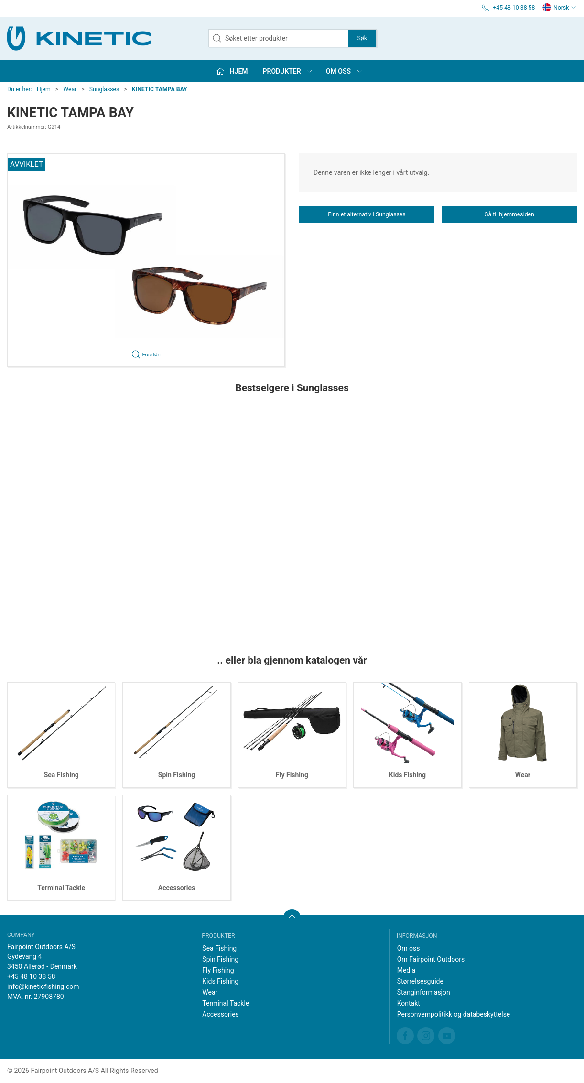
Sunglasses (104, 89)
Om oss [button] (344, 71)
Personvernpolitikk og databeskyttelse (453, 1014)
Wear (69, 89)
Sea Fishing (61, 775)
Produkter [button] (288, 71)
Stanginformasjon (423, 992)
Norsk (559, 7)
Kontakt (408, 1003)
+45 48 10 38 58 (31, 976)
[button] (146, 260)
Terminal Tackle (61, 887)
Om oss (408, 948)
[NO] (79, 38)
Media (406, 970)
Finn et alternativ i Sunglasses (366, 214)
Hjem (44, 89)
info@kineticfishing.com (43, 986)
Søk (362, 38)
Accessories (176, 887)
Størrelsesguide (420, 981)
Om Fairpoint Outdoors (431, 959)
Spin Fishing (176, 775)
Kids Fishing (407, 775)
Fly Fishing (292, 775)
